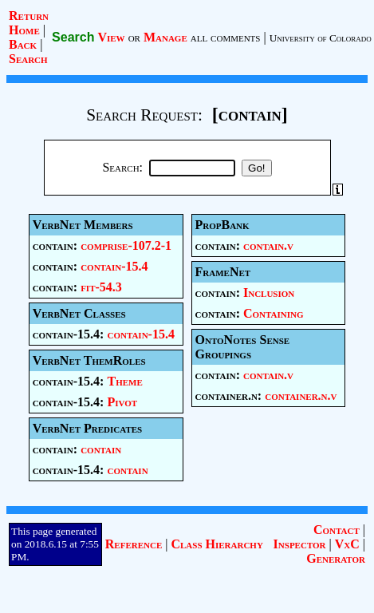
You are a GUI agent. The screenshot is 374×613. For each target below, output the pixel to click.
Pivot (122, 402)
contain (101, 449)
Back (23, 44)
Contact (336, 529)
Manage (165, 37)
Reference (133, 544)
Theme (124, 381)
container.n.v (301, 395)
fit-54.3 (101, 287)
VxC (347, 544)
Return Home (29, 23)
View (110, 37)
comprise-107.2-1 (126, 245)
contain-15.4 (114, 266)
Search (28, 58)
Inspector (300, 544)
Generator (335, 558)
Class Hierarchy (216, 544)
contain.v (268, 245)
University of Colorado (321, 38)
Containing (273, 313)
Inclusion (268, 292)
